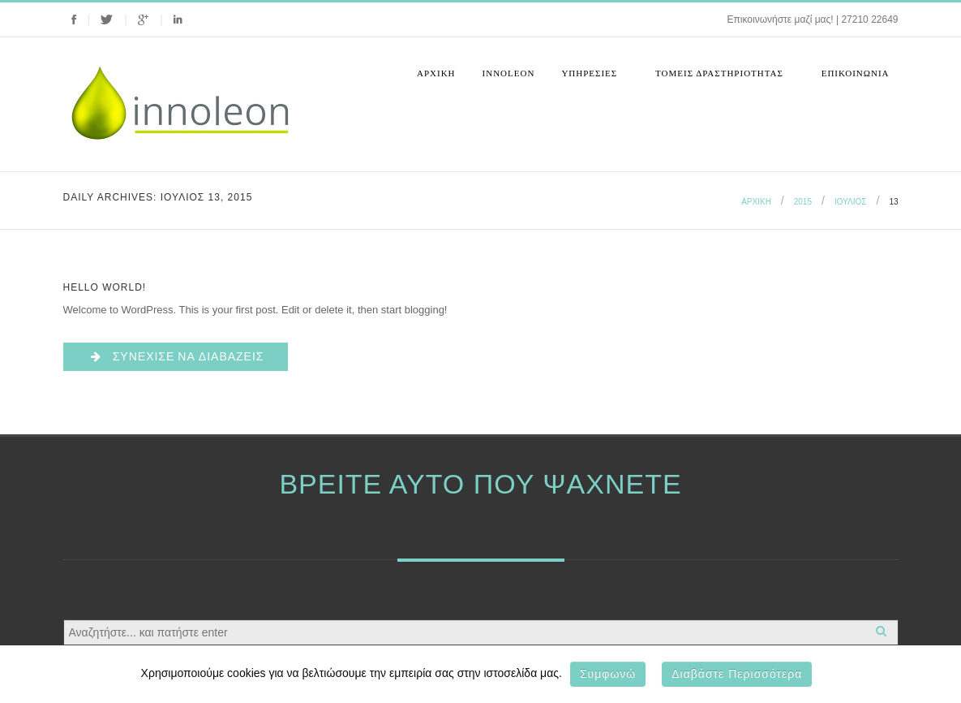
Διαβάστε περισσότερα (736, 673)
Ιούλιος (850, 201)
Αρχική (436, 73)
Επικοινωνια (856, 73)
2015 (803, 201)
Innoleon (509, 73)
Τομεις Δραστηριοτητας (721, 78)
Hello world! (105, 287)
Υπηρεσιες (591, 78)
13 (893, 201)
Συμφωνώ (608, 673)
